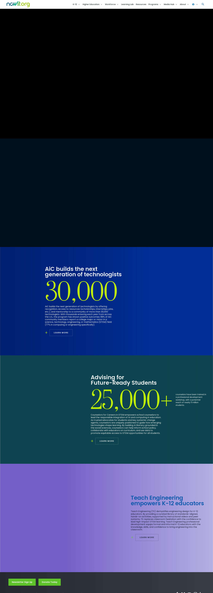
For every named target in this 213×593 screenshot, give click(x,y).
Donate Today (49, 583)
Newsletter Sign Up (22, 583)
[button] (202, 4)
